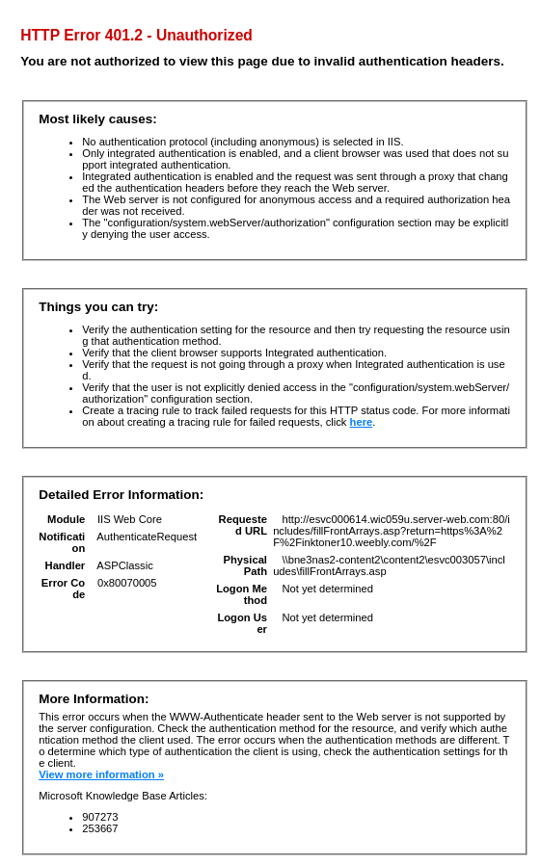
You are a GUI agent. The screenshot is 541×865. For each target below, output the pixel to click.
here (361, 422)
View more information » (101, 774)
